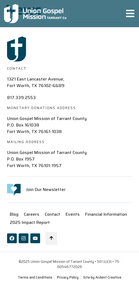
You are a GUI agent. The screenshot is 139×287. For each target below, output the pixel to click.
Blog (14, 214)
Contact (52, 214)
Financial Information (106, 214)
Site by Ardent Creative (102, 277)
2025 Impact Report (30, 222)
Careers (31, 214)
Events (73, 214)
